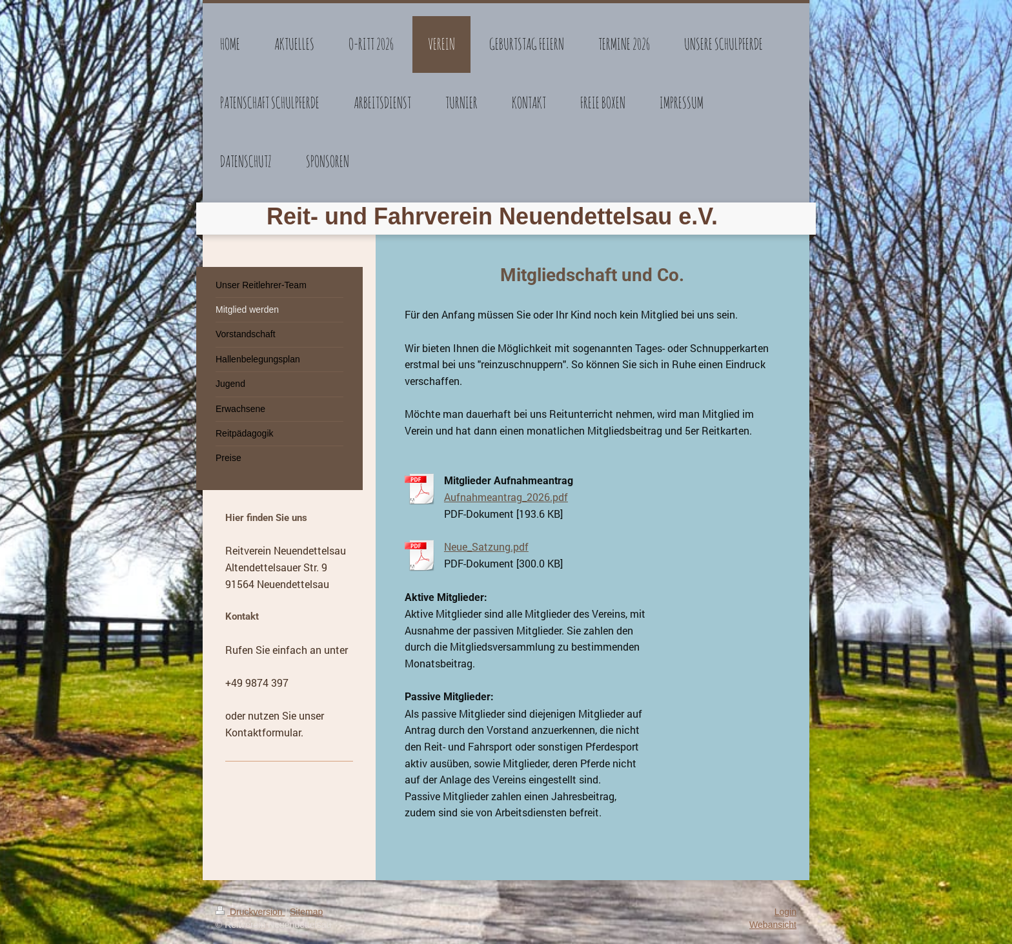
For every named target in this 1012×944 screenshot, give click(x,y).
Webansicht (772, 924)
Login (785, 912)
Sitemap (306, 912)
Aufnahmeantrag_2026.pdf (506, 497)
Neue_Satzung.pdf (486, 546)
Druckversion (250, 912)
